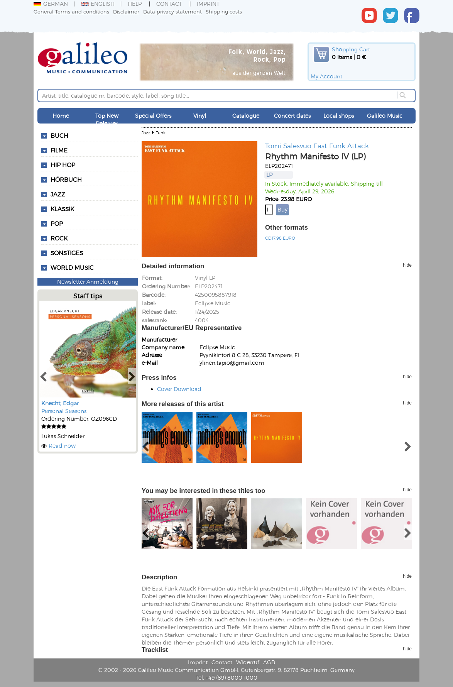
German (51, 3)
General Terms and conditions (71, 11)
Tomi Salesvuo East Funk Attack (317, 145)
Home (60, 115)
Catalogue (245, 115)
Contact (169, 3)
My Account (326, 76)
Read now (62, 445)
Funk (161, 132)
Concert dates (292, 115)
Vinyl (199, 115)
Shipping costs (224, 11)
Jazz (146, 132)
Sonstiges (67, 252)
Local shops (338, 115)
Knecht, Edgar (60, 403)
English (98, 3)
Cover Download (179, 389)
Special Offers (153, 115)
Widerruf (247, 662)
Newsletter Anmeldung (87, 281)
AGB (269, 662)
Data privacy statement (172, 11)
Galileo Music (384, 115)
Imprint (208, 3)
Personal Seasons (63, 411)
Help (135, 3)
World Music (72, 267)
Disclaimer (126, 11)
